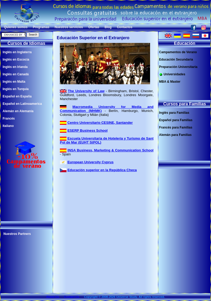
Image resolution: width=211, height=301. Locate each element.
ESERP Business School (88, 130)
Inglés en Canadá (16, 74)
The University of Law (86, 91)
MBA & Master (169, 81)
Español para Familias (176, 120)
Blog (108, 27)
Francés (9, 118)
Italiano (8, 126)
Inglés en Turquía (15, 89)
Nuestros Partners (17, 234)
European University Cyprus (91, 162)
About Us (52, 296)
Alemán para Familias (175, 135)
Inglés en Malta (14, 81)
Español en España (17, 96)
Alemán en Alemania (18, 111)
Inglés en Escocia (16, 59)
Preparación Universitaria (178, 67)
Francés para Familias (175, 127)
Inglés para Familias (174, 113)
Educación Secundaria (176, 59)
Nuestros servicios (69, 27)
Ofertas (93, 27)
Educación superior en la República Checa (102, 170)
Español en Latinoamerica (22, 104)
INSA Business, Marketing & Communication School (111, 150)
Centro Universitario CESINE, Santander (100, 123)
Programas (41, 27)
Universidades (172, 74)
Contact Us (71, 296)
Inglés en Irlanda (15, 67)
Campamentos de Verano (178, 52)
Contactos (124, 27)
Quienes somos (15, 27)
